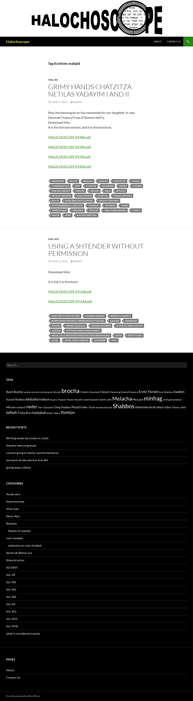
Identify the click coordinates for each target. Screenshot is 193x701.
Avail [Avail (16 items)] (9, 392)
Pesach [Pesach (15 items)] (76, 407)
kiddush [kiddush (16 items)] (44, 399)
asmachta (58, 181)
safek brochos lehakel (79, 200)
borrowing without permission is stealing (78, 320)
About (158, 41)
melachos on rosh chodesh (25, 545)
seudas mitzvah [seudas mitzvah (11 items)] (104, 407)
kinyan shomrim (101, 325)
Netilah (120, 190)
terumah (77, 210)
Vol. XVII (11, 619)
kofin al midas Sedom (129, 325)
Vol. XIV (11, 589)
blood (74, 181)
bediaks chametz (120, 316)
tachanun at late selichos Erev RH (27, 460)
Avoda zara (13, 494)
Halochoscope (17, 41)
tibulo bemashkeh (115, 210)
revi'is (55, 200)
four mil (91, 186)
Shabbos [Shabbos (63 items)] (123, 405)
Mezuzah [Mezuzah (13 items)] (138, 399)
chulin (136, 181)
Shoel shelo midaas (76, 340)
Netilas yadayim (61, 195)
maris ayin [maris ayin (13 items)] (106, 399)
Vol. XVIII (12, 626)
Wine (68, 215)
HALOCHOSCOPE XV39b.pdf (69, 156)
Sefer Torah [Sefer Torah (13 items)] (88, 407)
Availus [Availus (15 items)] (18, 392)
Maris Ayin (13, 516)
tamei (124, 205)
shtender (99, 340)
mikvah (94, 190)
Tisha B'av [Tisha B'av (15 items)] (25, 413)
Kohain (137, 186)
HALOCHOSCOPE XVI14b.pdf (69, 291)
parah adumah (123, 195)
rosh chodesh (14, 538)
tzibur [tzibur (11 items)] (50, 413)
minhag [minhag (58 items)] (153, 398)
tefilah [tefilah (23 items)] (11, 412)
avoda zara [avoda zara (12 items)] (29, 392)
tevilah (93, 210)
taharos (110, 205)
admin (77, 101)
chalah (103, 181)
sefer (118, 335)
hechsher (107, 186)
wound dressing (87, 215)
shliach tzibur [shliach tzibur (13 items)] (163, 407)
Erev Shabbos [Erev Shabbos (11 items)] (166, 392)
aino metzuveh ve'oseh (66, 316)
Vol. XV (53, 79)
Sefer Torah (135, 335)
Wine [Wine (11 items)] (57, 413)
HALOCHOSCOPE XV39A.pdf (69, 147)
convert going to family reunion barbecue (32, 452)
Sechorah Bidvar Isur (19, 553)
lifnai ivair (12, 509)
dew (77, 186)
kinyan (56, 325)
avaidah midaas (95, 316)
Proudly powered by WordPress (23, 696)
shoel (55, 340)
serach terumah (109, 200)
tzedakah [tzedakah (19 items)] (39, 412)
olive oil (102, 195)
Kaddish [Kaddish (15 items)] (179, 392)
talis (114, 340)
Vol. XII (10, 575)
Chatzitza (119, 181)
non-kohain (84, 195)
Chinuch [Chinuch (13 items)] (105, 392)
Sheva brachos (15, 560)
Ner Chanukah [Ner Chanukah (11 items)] (45, 407)
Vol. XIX (11, 597)
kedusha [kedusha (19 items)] (32, 399)
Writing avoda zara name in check (27, 438)
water (55, 215)
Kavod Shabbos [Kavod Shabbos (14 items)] (16, 399)
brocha (88, 181)
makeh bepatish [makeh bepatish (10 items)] (91, 399)
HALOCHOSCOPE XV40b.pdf (69, 137)
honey (123, 186)
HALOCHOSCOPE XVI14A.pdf (70, 301)
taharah (93, 205)
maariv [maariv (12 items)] (54, 399)
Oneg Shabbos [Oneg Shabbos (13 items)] (62, 407)
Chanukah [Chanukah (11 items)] (94, 392)
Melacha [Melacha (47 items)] (122, 398)
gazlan (114, 320)
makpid (79, 190)
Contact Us (174, 41)
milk (107, 190)
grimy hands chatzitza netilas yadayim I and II (90, 90)
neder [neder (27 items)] (31, 406)
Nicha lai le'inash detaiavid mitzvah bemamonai (81, 335)
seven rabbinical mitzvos (67, 205)
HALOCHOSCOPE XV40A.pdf (69, 166)
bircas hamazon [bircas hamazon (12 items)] (44, 392)
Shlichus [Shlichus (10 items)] (176, 407)
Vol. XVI (53, 239)
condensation (60, 186)
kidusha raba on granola (21, 445)
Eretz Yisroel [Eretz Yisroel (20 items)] (148, 392)
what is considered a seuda (23, 633)
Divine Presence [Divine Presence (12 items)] (129, 392)
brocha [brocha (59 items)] (70, 390)
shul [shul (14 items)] (183, 407)
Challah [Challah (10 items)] (84, 392)
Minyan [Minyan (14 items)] (11, 407)
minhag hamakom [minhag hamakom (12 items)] (172, 399)
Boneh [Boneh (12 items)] (57, 392)
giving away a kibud (18, 467)
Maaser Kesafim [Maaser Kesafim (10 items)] (75, 399)
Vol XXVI (12, 567)
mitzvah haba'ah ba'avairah (83, 330)
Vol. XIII (11, 582)
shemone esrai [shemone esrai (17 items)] (145, 407)
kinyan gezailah (75, 325)
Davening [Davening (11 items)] (115, 392)
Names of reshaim (19, 531)
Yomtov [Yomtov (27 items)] (67, 412)
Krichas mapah (61, 190)
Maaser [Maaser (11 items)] (62, 399)
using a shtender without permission (96, 250)
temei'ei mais (59, 210)
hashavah (131, 320)
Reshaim (11, 523)
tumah (136, 210)
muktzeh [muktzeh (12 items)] (21, 407)
